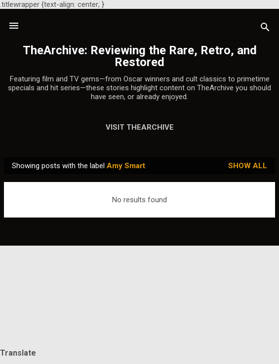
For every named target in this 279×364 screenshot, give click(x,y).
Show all (247, 165)
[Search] (265, 29)
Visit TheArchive (140, 127)
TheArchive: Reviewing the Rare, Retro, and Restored (140, 56)
